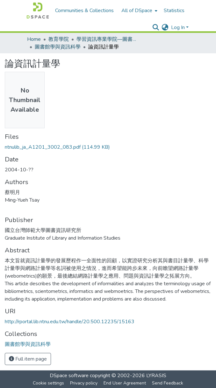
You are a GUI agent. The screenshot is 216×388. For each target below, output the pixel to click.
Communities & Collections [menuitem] (84, 10)
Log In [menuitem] (178, 27)
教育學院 (58, 39)
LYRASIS (156, 375)
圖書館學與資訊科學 (58, 46)
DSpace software (69, 375)
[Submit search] (156, 27)
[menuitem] (138, 10)
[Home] (38, 11)
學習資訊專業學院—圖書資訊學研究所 (108, 39)
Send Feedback (167, 383)
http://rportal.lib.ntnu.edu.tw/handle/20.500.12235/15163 (69, 321)
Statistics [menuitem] (174, 10)
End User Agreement (125, 383)
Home (34, 39)
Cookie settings (48, 383)
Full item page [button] (28, 358)
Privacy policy (83, 383)
